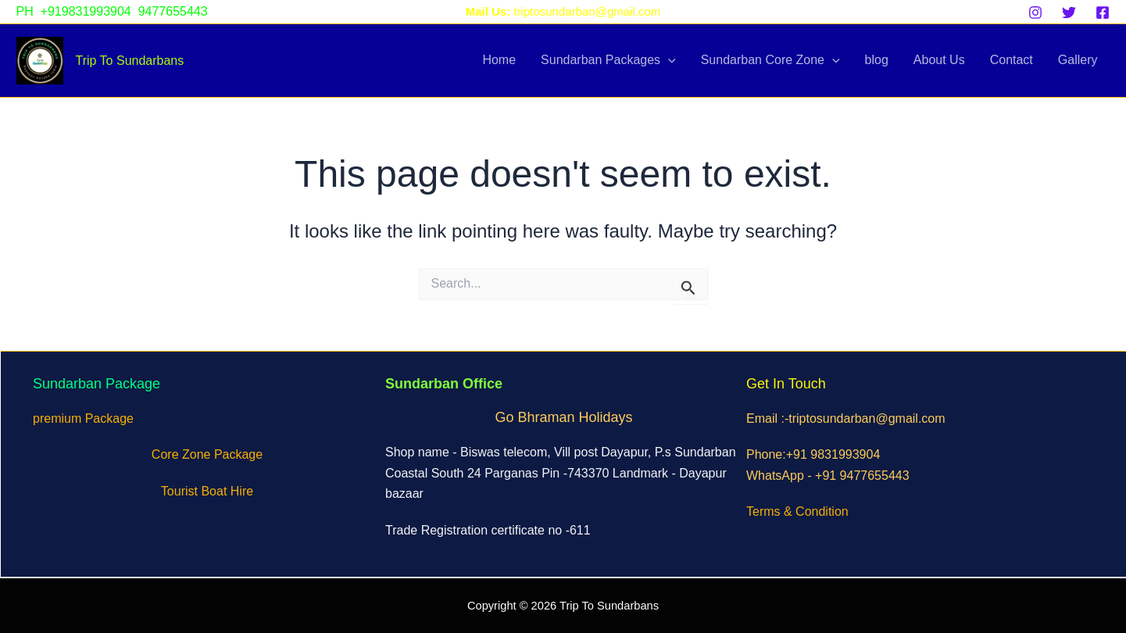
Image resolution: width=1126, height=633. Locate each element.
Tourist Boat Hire (207, 491)
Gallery (1078, 59)
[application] (668, 60)
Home (499, 59)
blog (876, 59)
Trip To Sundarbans (130, 60)
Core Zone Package (207, 454)
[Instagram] (1035, 12)
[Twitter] (1069, 12)
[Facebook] (1103, 12)
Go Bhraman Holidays (563, 417)
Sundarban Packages (608, 60)
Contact (1011, 59)
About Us (939, 59)
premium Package (83, 418)
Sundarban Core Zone (770, 60)
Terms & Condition (797, 511)
